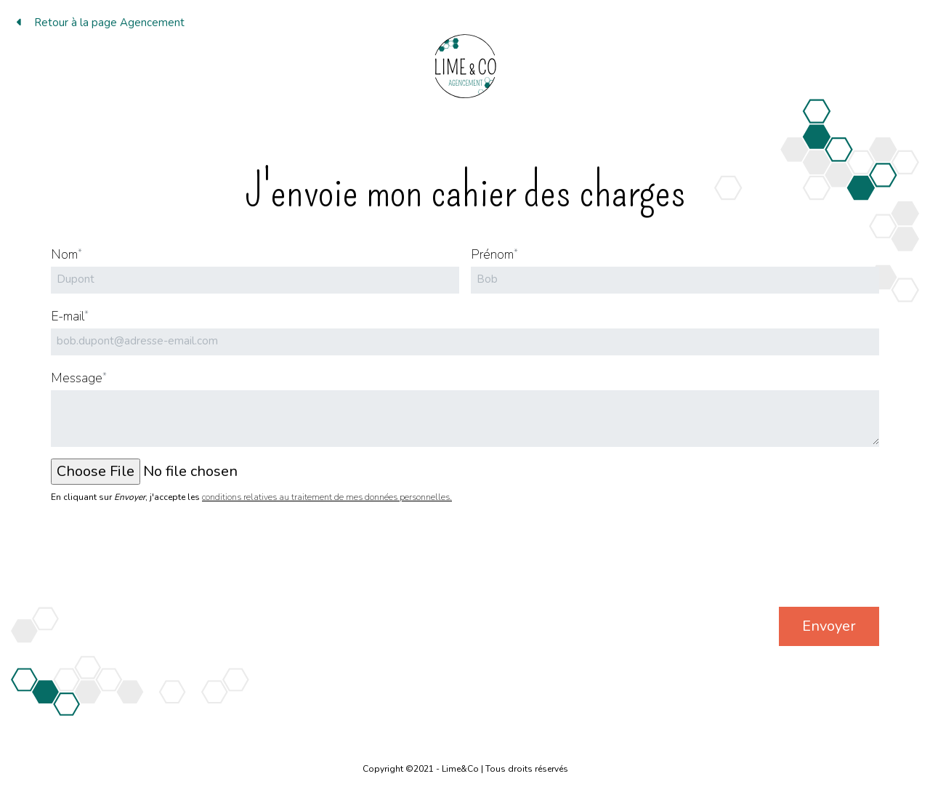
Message (79, 378)
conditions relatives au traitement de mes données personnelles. (327, 497)
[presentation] (768, 561)
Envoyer (829, 626)
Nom (66, 254)
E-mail (70, 316)
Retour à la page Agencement (101, 22)
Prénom (494, 254)
